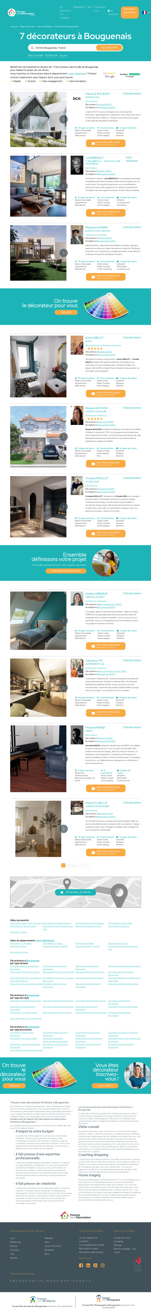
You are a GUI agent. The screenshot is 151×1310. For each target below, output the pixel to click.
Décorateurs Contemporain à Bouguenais (22, 1008)
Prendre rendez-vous (66, 570)
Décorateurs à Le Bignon (118, 926)
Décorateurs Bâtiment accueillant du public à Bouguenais (25, 979)
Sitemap (118, 1245)
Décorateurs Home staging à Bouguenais (88, 1034)
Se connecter (113, 12)
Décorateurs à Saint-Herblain (55, 946)
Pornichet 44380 (106, 422)
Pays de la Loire (27, 26)
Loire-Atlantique (44, 26)
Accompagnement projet (91, 1244)
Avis (89, 7)
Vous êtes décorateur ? (130, 12)
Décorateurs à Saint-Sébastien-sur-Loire (123, 947)
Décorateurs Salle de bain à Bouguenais (87, 967)
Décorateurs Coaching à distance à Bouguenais (123, 1034)
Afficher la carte (75, 892)
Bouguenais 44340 (106, 107)
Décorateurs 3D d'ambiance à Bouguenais (88, 1045)
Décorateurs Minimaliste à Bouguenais (119, 1002)
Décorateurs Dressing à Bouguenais (123, 984)
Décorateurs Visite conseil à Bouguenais (21, 1034)
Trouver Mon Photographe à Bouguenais (101, 1305)
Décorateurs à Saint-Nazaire (87, 946)
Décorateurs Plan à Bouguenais (23, 1038)
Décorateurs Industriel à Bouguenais (25, 1000)
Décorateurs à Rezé (18, 946)
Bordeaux (49, 1249)
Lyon (12, 1238)
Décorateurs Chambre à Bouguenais (58, 972)
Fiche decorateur (132, 93)
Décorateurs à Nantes (85, 943)
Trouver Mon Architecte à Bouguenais (29, 1306)
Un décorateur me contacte (65, 12)
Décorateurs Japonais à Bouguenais (58, 1006)
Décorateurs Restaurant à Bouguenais (124, 966)
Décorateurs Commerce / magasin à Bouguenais (58, 979)
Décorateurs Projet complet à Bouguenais (55, 1034)
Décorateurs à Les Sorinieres (120, 923)
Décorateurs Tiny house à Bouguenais (26, 984)
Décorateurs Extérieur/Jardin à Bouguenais (121, 973)
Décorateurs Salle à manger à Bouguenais (88, 985)
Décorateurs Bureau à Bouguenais (90, 972)
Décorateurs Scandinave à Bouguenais (87, 1008)
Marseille (49, 1238)
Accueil (14, 26)
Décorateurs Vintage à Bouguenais (123, 1006)
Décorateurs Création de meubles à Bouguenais (25, 1045)
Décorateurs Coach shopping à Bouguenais (89, 1040)
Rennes (13, 1245)
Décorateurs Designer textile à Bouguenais (121, 1045)
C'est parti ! (105, 1085)
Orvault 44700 (105, 104)
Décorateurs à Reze (18, 932)
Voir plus (63, 55)
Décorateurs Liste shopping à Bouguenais (55, 1045)
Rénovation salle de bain (91, 1252)
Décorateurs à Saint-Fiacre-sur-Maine (26, 923)
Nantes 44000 (105, 238)
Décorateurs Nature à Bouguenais (57, 1012)
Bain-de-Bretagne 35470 (110, 604)
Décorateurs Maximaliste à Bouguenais (119, 1014)
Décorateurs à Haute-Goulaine (23, 926)
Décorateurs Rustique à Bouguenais (58, 1000)
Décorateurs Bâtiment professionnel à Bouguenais (124, 979)
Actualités (118, 1241)
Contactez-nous (100, 8)
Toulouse (14, 1249)
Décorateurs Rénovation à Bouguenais (26, 1050)
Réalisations (79, 7)
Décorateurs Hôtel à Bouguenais (89, 978)
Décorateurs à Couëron (53, 943)
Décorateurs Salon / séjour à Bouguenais (55, 985)
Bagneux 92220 (105, 738)
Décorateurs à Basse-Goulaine (89, 926)
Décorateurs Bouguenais (66, 26)
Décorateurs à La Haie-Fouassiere (90, 923)
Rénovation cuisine (88, 1248)
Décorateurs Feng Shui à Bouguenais (91, 1012)
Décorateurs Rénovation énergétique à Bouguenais (124, 1040)
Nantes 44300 (104, 171)
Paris (47, 1242)
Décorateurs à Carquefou (21, 943)
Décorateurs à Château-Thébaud (57, 923)
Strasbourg (15, 1242)
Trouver (66, 312)
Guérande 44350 (106, 489)
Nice (47, 1253)
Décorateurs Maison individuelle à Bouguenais (24, 967)
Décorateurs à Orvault (117, 943)
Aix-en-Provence (53, 1245)
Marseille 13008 (105, 813)
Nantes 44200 (105, 352)
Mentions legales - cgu (125, 1248)
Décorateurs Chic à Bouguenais (23, 1012)
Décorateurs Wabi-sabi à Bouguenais (26, 1018)
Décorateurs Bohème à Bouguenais (91, 1000)
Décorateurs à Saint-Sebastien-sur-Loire (58, 927)
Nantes (13, 1257)
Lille (12, 1253)
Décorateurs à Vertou (19, 952)
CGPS (117, 1252)
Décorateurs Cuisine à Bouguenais (25, 972)
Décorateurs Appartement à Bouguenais (55, 967)
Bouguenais (33, 960)
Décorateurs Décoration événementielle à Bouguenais (55, 1040)
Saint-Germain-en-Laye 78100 (112, 671)
